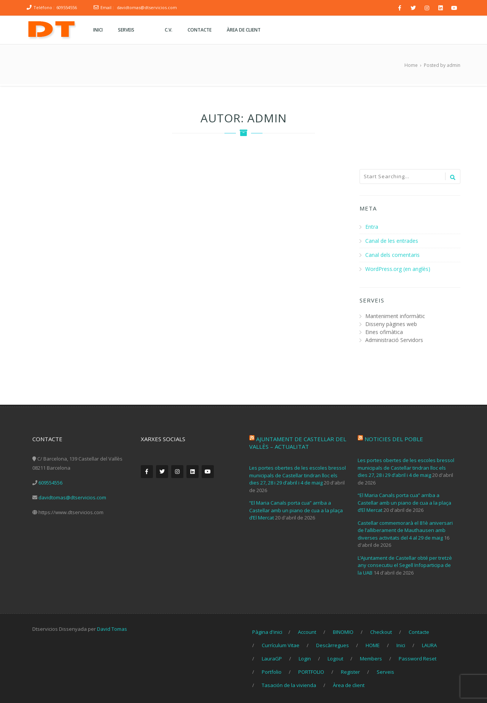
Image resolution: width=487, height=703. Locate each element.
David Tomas (112, 627)
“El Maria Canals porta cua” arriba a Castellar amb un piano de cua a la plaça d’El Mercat (296, 509)
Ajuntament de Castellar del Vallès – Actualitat (297, 441)
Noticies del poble (393, 438)
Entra (371, 226)
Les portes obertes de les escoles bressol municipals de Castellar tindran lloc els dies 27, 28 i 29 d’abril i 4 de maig (297, 474)
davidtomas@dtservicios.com (147, 7)
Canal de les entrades (391, 240)
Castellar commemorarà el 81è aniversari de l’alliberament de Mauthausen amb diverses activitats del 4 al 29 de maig (405, 529)
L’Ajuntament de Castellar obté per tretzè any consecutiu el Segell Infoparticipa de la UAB (405, 564)
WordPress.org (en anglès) (397, 267)
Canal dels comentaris (392, 254)
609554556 (66, 7)
